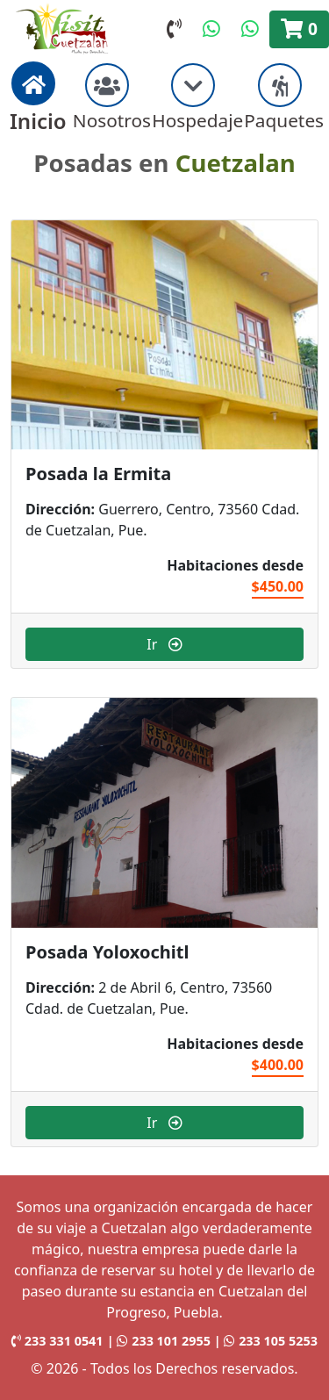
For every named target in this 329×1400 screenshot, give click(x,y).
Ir (164, 644)
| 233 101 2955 (160, 1340)
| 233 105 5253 (266, 1340)
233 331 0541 (57, 1340)
